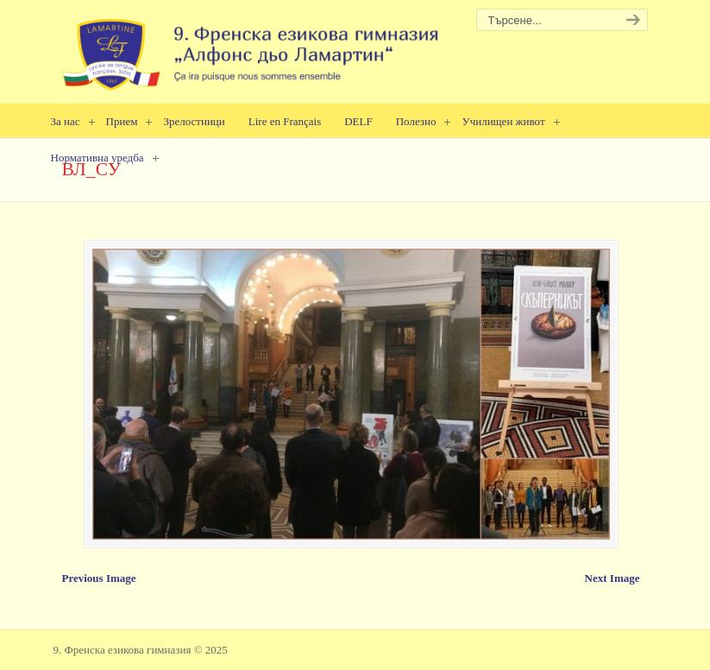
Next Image (612, 578)
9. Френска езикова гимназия (252, 48)
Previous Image (99, 578)
